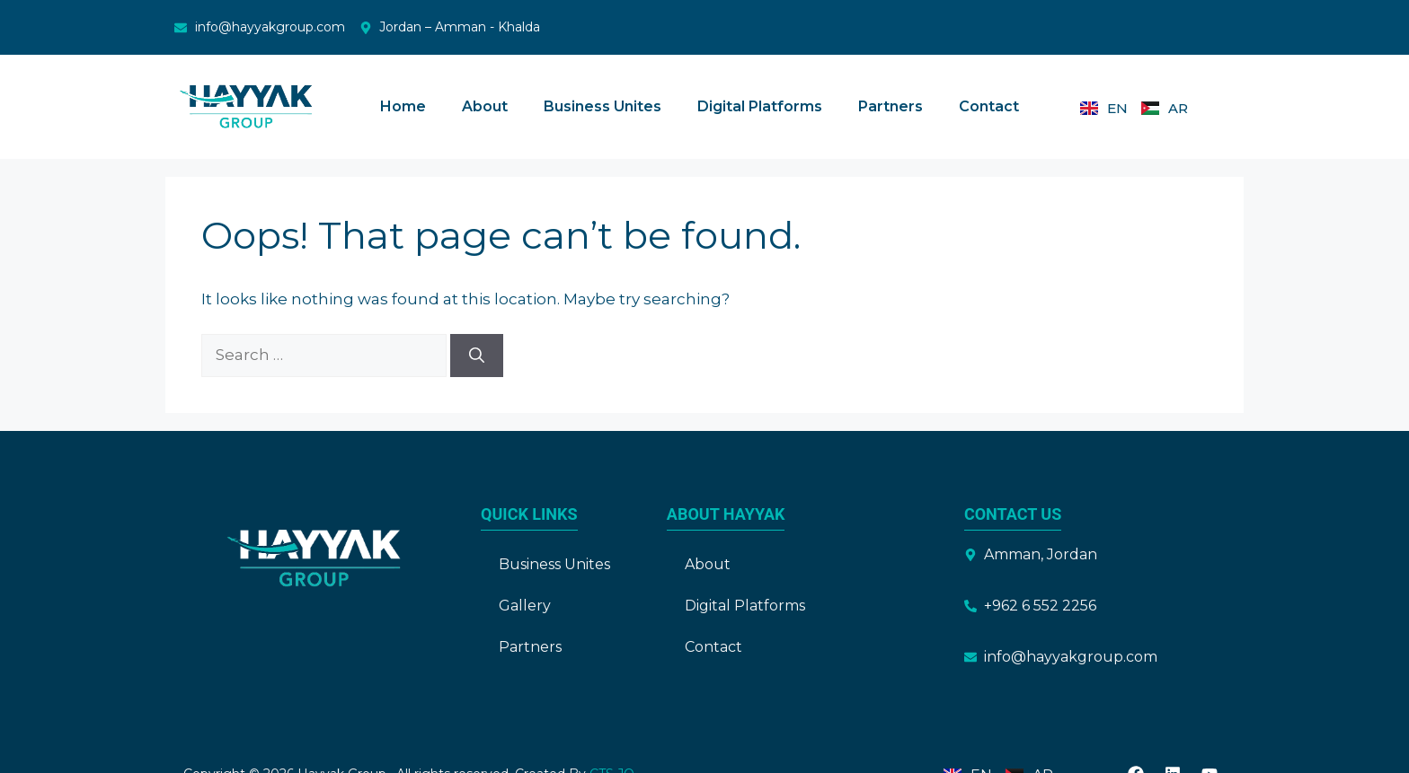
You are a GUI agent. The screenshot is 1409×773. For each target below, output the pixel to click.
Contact (989, 106)
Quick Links (529, 514)
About (485, 106)
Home (403, 106)
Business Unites (602, 106)
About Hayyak (726, 514)
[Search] (476, 355)
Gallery (525, 605)
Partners (890, 106)
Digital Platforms (759, 106)
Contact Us (1012, 514)
